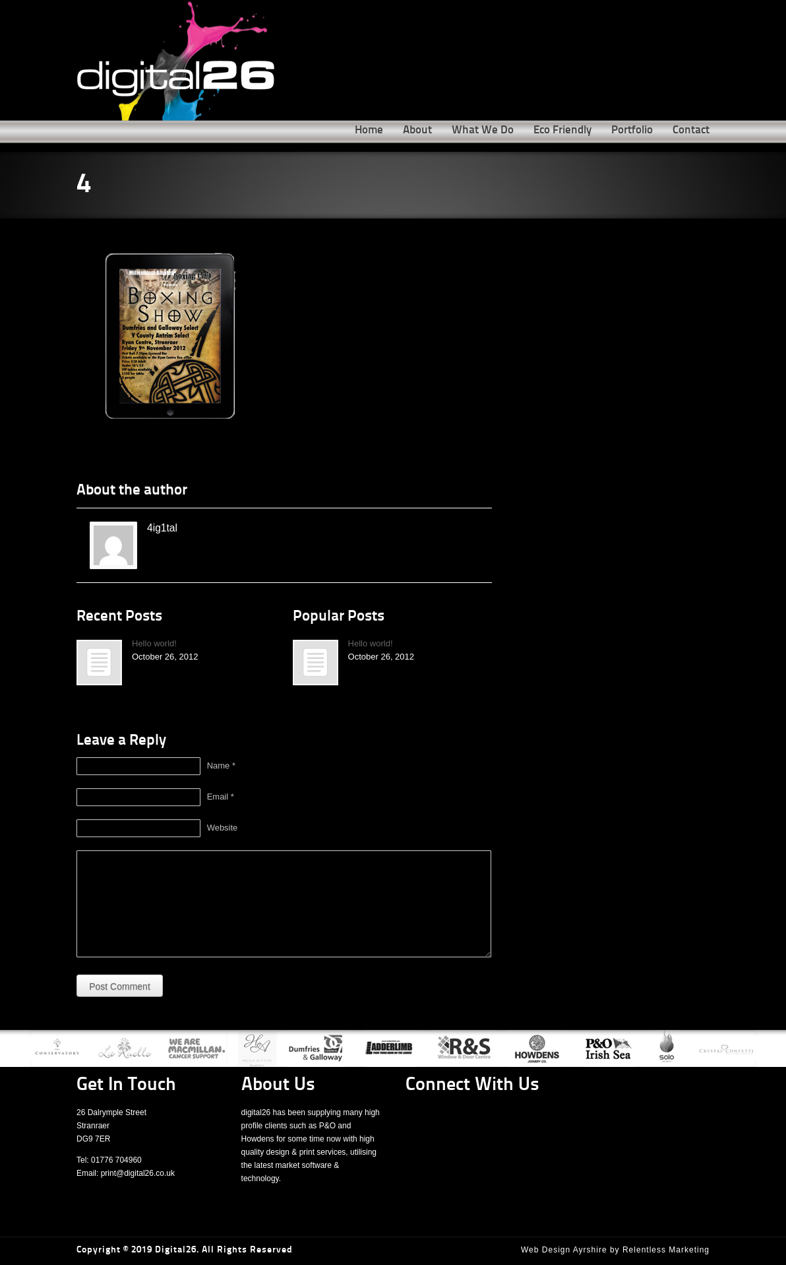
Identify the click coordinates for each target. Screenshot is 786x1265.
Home (369, 130)
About (417, 130)
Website (222, 828)
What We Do (483, 130)
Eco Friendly (562, 130)
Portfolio (632, 130)
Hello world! (154, 643)
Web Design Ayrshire (564, 1249)
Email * (220, 797)
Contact (691, 130)
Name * (221, 765)
